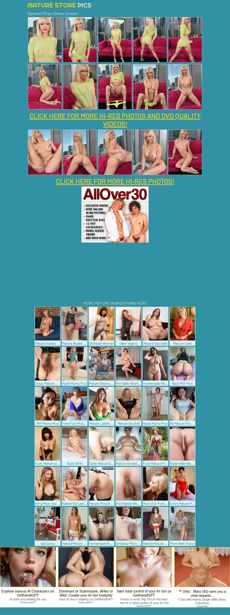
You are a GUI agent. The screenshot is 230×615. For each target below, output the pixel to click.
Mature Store (59, 5)
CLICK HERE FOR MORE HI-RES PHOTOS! (115, 181)
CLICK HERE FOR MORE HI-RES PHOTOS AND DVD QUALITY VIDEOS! (115, 120)
